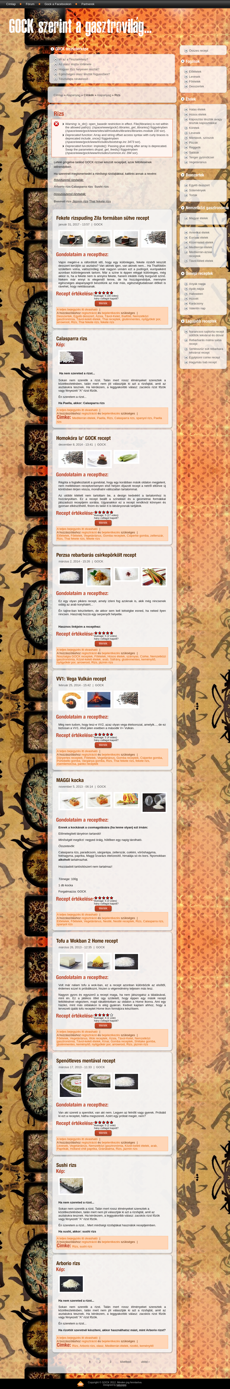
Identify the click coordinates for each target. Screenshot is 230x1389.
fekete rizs (107, 322)
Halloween (196, 294)
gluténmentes (131, 319)
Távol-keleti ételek (88, 319)
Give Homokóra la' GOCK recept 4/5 (108, 512)
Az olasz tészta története (75, 64)
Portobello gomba (68, 760)
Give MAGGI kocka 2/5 (100, 897)
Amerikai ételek (199, 232)
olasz (100, 1346)
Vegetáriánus (92, 535)
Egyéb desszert (83, 316)
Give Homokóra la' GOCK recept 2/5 (100, 512)
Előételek (63, 535)
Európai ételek (198, 237)
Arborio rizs (62, 186)
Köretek (194, 128)
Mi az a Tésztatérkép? (73, 59)
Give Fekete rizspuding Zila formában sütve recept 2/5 (100, 292)
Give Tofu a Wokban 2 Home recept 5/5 (112, 1015)
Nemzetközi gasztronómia (106, 1145)
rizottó (134, 1346)
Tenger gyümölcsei (201, 157)
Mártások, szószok (201, 137)
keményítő (148, 659)
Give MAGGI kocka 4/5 (108, 897)
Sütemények (197, 190)
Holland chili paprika (83, 1148)
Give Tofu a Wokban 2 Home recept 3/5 (104, 1015)
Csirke (144, 656)
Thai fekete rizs (100, 201)
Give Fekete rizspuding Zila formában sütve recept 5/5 (112, 292)
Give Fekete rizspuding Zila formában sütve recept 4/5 (108, 292)
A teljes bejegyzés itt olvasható (77, 309)
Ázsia (99, 316)
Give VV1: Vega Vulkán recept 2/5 (100, 734)
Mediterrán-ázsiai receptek (200, 253)
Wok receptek (98, 1038)
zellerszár (156, 535)
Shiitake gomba (145, 1041)
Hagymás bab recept (203, 362)
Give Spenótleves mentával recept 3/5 (104, 1122)
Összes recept (198, 50)
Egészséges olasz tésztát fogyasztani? (84, 74)
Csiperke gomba (138, 535)
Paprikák (63, 1148)
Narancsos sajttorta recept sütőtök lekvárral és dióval (206, 333)
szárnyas (132, 656)
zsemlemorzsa (66, 763)
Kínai (105, 1041)
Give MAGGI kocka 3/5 (104, 897)
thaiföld (126, 316)
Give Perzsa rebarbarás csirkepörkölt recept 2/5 (100, 633)
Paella (101, 418)
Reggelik (195, 147)
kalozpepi (121, 1385)
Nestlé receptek (123, 921)
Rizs (74, 322)
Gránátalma (106, 1148)
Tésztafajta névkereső (73, 79)
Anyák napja (197, 284)
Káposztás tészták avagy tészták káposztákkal (205, 121)
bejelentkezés (111, 313)
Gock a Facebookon (58, 4)
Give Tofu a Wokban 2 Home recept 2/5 (100, 1015)
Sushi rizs (102, 186)
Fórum (30, 4)
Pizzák (193, 142)
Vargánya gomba (93, 760)
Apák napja (196, 288)
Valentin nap (197, 308)
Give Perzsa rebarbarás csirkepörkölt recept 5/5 (112, 633)
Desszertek (64, 316)
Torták (193, 195)
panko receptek (88, 763)
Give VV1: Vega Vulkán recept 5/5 (112, 734)
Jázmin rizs (80, 201)
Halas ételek (197, 109)
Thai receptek (111, 319)
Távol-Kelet (112, 316)
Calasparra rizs (82, 186)
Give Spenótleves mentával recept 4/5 (108, 1122)
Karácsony (196, 303)
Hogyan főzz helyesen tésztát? (79, 69)
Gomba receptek (114, 535)
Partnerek (87, 4)
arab (105, 659)
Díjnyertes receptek (70, 758)
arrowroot (63, 322)
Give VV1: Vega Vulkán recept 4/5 (108, 734)
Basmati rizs (63, 201)
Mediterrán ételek (83, 418)
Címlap (11, 4)
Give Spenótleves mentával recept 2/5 (100, 1122)
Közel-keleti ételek (88, 659)
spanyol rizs (144, 418)
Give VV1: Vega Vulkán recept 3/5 (104, 734)
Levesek (62, 1145)
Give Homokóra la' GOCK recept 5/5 (112, 512)
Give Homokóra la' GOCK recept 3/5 (104, 512)
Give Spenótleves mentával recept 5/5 (112, 1122)
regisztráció (89, 313)
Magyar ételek (198, 218)
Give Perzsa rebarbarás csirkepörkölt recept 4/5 (108, 633)
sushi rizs (86, 1246)
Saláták (194, 152)
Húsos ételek (116, 656)
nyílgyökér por (151, 319)
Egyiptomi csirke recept (204, 357)
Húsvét (193, 298)
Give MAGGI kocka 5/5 (112, 897)
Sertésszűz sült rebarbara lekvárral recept (206, 350)
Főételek (76, 535)
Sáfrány (115, 659)
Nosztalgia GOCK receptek (75, 656)
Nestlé (107, 921)
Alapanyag (73, 95)
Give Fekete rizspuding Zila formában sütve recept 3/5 (104, 292)
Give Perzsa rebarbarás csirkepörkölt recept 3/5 (104, 633)
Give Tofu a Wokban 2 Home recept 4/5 (108, 1015)
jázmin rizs (106, 662)
